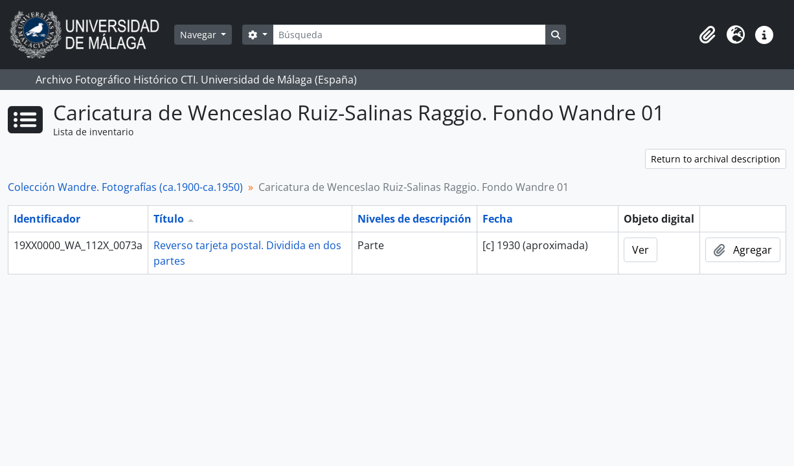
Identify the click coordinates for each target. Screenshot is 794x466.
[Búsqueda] (409, 35)
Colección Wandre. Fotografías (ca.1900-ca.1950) (125, 187)
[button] (707, 35)
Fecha (497, 219)
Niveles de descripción (414, 219)
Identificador (47, 219)
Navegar (199, 34)
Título (168, 219)
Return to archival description (715, 159)
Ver (640, 250)
